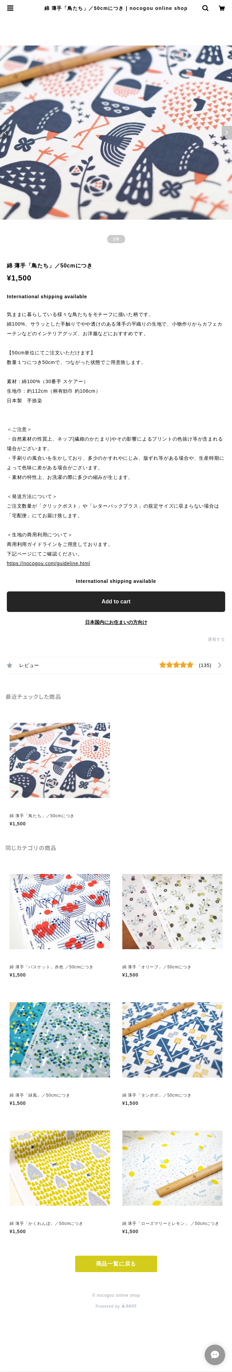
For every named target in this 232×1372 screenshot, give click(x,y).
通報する (216, 639)
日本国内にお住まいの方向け (116, 622)
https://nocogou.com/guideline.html (48, 563)
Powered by (116, 1306)
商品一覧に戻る (116, 1264)
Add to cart (115, 601)
